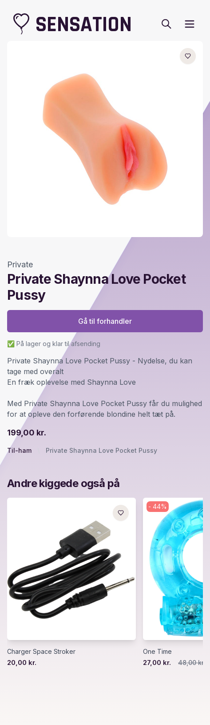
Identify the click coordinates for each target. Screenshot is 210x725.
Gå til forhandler (105, 321)
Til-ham (19, 450)
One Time (157, 651)
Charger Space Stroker (41, 651)
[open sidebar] (189, 24)
